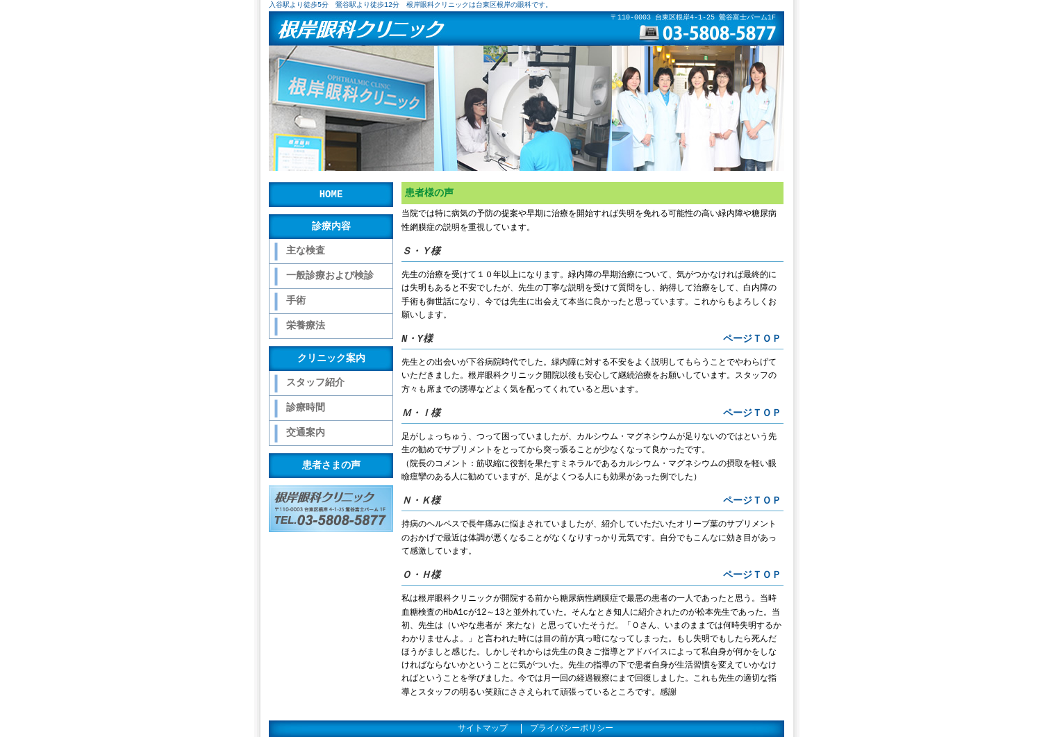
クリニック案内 (331, 358)
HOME (331, 194)
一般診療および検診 (330, 276)
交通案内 (305, 433)
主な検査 (305, 251)
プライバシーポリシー (571, 729)
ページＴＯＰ (752, 338)
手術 (296, 301)
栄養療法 (305, 326)
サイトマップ (483, 729)
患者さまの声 (331, 465)
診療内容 (331, 226)
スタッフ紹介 (315, 383)
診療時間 (305, 408)
